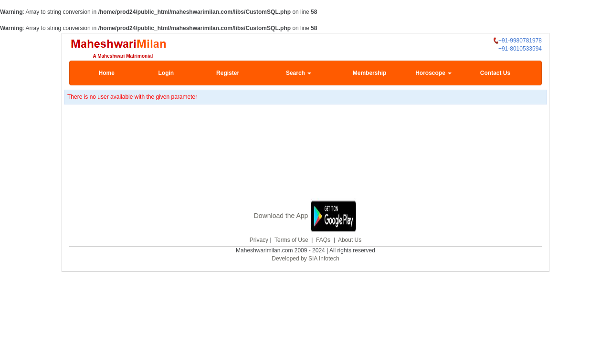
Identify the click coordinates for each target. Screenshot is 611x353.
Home (107, 73)
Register (227, 73)
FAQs (323, 239)
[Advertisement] (305, 152)
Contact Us (495, 73)
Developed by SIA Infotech (305, 257)
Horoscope (433, 73)
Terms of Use (291, 239)
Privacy (259, 239)
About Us (349, 239)
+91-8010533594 (520, 48)
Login (166, 73)
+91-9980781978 (518, 40)
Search (298, 73)
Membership (370, 73)
